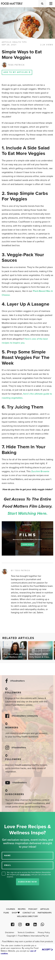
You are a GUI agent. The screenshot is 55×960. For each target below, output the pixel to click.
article (6, 42)
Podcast (32, 909)
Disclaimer (9, 932)
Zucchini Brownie (40, 471)
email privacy (25, 875)
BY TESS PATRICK (20, 570)
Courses (10, 909)
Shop (16, 913)
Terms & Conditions (26, 932)
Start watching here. (27, 513)
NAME (7, 855)
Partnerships (45, 913)
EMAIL (7, 865)
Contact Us (29, 913)
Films (6, 913)
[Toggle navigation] (50, 3)
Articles (44, 909)
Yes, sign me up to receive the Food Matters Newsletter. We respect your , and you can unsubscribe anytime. (29, 874)
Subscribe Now (27, 882)
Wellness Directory (27, 916)
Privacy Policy (44, 932)
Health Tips (20, 42)
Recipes (21, 909)
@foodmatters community (24, 716)
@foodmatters (17, 681)
